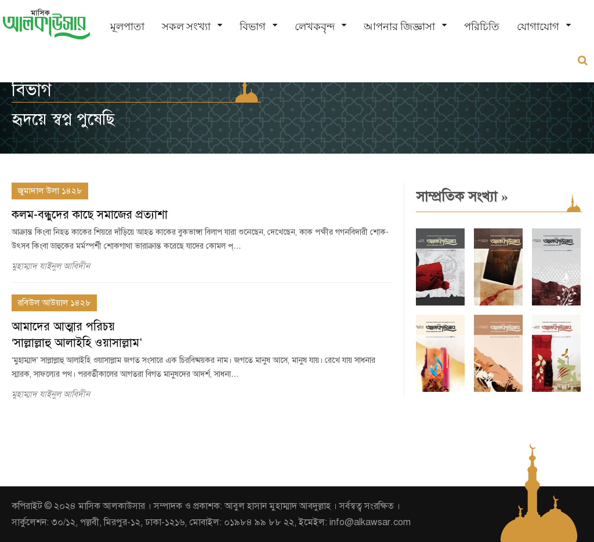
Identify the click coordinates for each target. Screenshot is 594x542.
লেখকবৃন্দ (315, 26)
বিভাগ (253, 26)
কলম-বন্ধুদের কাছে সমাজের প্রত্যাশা (90, 215)
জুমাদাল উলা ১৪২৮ (49, 190)
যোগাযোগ (538, 26)
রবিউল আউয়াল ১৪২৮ (54, 302)
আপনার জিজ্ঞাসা (399, 26)
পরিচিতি (481, 26)
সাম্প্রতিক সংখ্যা (462, 196)
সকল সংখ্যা (186, 26)
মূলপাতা (127, 26)
